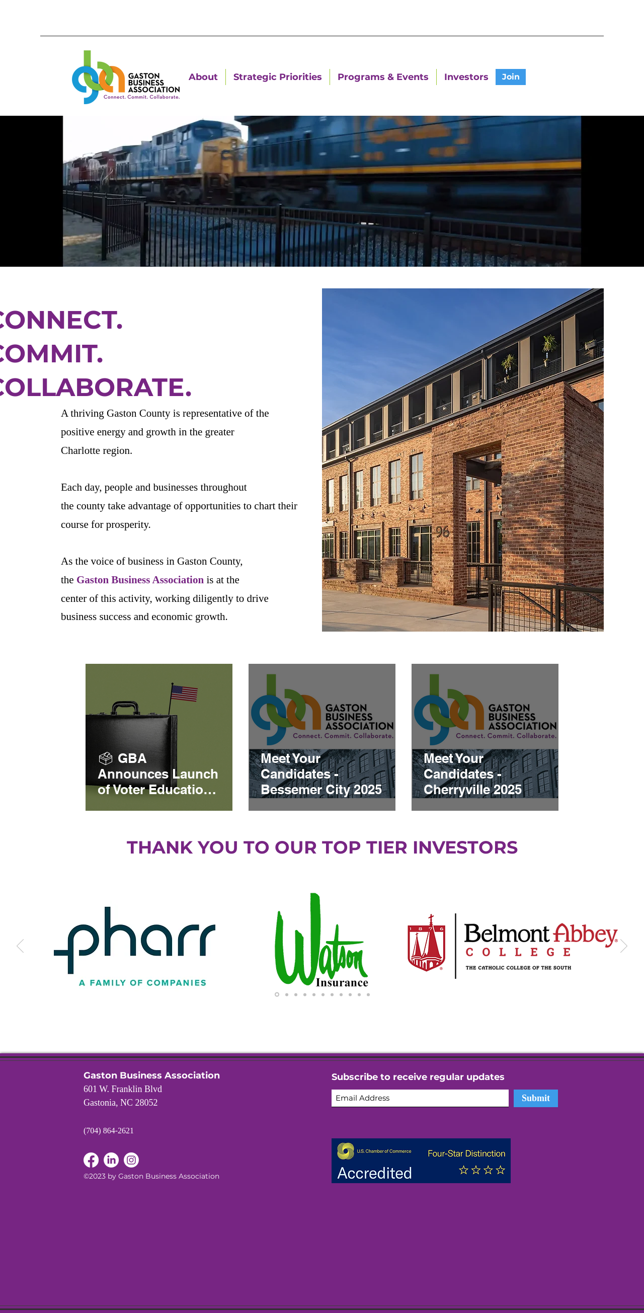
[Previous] (20, 946)
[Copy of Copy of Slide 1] (295, 994)
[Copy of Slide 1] (286, 994)
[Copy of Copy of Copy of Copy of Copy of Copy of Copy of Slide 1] (350, 994)
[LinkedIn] (91, 1160)
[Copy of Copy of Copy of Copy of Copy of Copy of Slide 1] (323, 994)
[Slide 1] (277, 994)
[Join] (511, 77)
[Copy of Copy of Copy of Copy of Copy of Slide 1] (313, 994)
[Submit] (536, 1098)
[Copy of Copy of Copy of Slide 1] (304, 994)
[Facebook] (111, 1160)
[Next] (623, 946)
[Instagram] (131, 1160)
